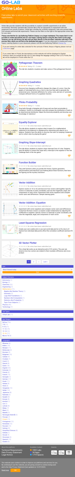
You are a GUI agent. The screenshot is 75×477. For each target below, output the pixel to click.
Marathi (5, 412)
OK (15, 470)
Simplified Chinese (8, 430)
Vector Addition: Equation (32, 202)
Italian (4, 390)
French (4, 375)
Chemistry (5, 285)
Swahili (4, 442)
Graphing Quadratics (30, 82)
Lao (3, 404)
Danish (4, 363)
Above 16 (5, 336)
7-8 (3, 324)
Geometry (7, 293)
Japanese (5, 392)
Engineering (6, 287)
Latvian (4, 406)
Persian (5, 417)
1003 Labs (36, 450)
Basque (5, 348)
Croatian (5, 359)
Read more (5, 470)
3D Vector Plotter (28, 243)
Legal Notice (7, 455)
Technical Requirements (12, 450)
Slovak (4, 435)
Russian (5, 426)
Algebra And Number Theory (13, 291)
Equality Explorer (28, 122)
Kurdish (5, 401)
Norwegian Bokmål (8, 415)
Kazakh (4, 397)
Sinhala (4, 433)
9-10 (4, 327)
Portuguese (6, 421)
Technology (6, 307)
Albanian (5, 343)
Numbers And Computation (13, 298)
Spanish (5, 439)
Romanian (5, 424)
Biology (5, 282)
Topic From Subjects (11, 302)
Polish (4, 419)
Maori (4, 410)
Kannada (5, 395)
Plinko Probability (28, 102)
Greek (4, 381)
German (5, 379)
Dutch (4, 366)
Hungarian (5, 388)
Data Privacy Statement (12, 452)
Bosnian (5, 352)
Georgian (5, 377)
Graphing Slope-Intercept (32, 142)
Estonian (5, 370)
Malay (4, 408)
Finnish (4, 372)
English (4, 368)
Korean (4, 399)
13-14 (4, 331)
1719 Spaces (38, 455)
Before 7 (5, 322)
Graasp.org (62, 43)
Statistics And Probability (12, 300)
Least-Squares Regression (32, 223)
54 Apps (35, 452)
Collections (6, 48)
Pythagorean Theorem (30, 63)
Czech (4, 361)
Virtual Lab (6, 315)
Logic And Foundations (12, 296)
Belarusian (6, 350)
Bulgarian (5, 354)
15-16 (4, 333)
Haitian (4, 383)
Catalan (4, 357)
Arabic (4, 345)
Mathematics (6, 289)
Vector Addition (27, 182)
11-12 (4, 329)
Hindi (4, 386)
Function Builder (27, 162)
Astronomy (6, 280)
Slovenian (5, 437)
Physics (5, 305)
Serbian (5, 428)
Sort (37, 272)
